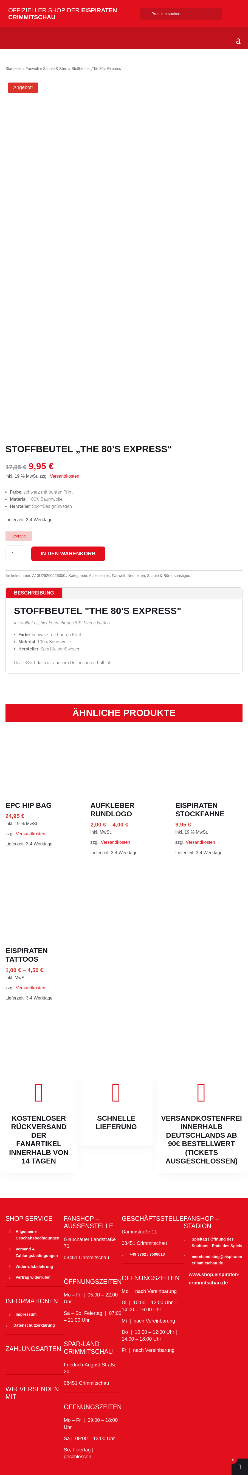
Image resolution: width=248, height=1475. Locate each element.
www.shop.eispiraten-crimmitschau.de (214, 1279)
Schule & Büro (55, 68)
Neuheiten (136, 575)
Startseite (13, 68)
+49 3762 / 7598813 (147, 1254)
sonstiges (182, 575)
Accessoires (99, 575)
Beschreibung (34, 593)
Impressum (26, 1314)
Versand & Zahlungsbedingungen (37, 1252)
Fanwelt (32, 68)
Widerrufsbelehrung (34, 1266)
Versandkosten (64, 476)
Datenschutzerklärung (34, 1325)
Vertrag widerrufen (33, 1277)
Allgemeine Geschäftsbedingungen (38, 1234)
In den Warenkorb (71, 554)
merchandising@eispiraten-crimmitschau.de (218, 1260)
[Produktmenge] (14, 553)
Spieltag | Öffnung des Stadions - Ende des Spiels (217, 1242)
